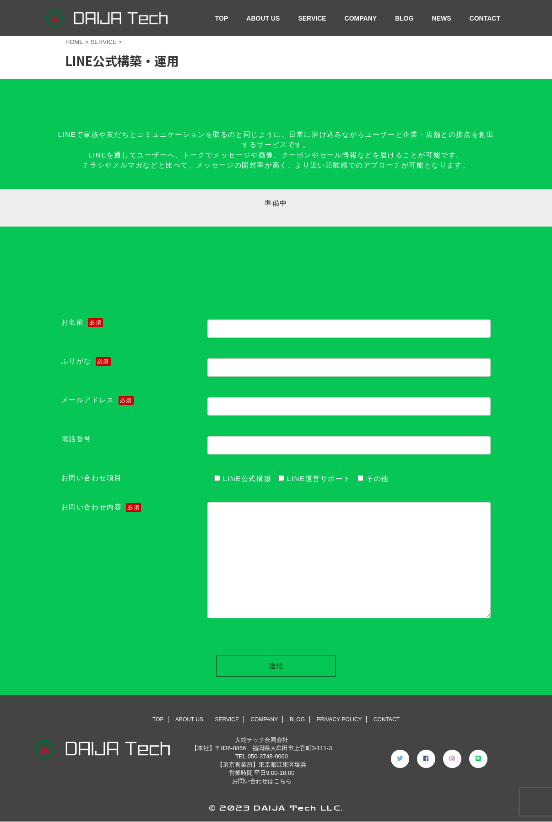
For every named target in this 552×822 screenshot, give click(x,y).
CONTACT (485, 18)
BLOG (404, 18)
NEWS (441, 18)
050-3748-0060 (268, 756)
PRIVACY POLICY (339, 719)
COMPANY (361, 18)
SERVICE (312, 18)
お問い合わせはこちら (262, 781)
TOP (221, 18)
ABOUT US (263, 18)
